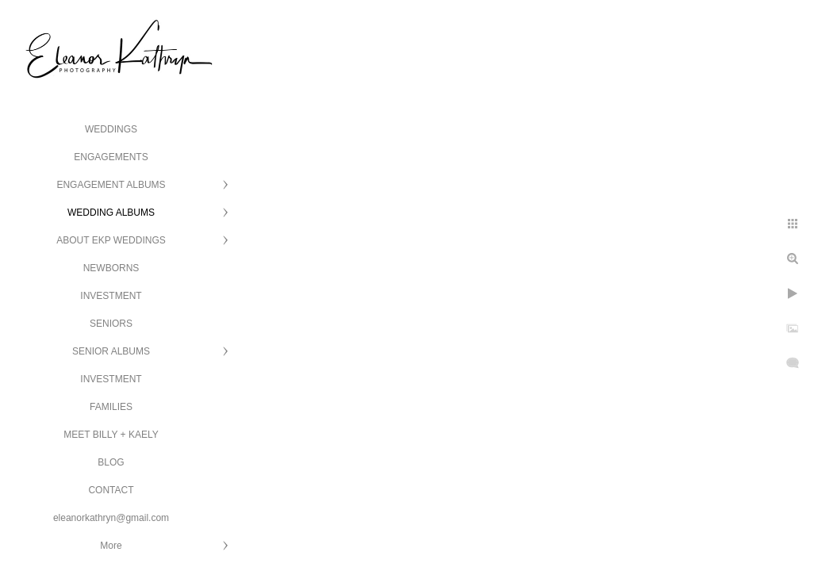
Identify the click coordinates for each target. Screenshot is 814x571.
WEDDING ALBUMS (111, 212)
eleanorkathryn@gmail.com (111, 517)
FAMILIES (111, 406)
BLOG (111, 462)
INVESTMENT (110, 295)
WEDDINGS (111, 129)
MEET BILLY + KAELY (111, 434)
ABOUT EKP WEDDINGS (111, 240)
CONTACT (110, 490)
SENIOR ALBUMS (111, 351)
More (110, 545)
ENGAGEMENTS (111, 157)
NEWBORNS (111, 268)
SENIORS (111, 323)
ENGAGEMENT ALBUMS (110, 184)
